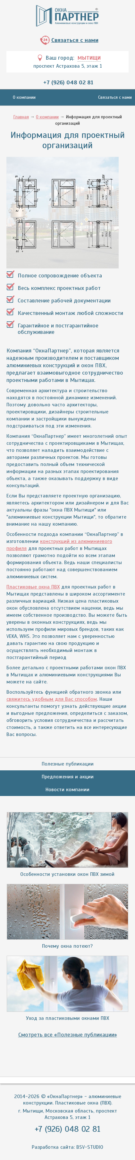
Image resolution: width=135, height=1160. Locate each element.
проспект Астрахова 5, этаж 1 (67, 66)
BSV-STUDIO (89, 1147)
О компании (24, 97)
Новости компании (67, 789)
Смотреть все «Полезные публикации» (67, 1034)
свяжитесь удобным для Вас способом (51, 699)
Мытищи (89, 58)
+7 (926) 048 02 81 (68, 82)
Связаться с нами (74, 40)
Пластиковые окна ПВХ (33, 587)
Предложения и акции (68, 777)
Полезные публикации (68, 764)
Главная (21, 117)
